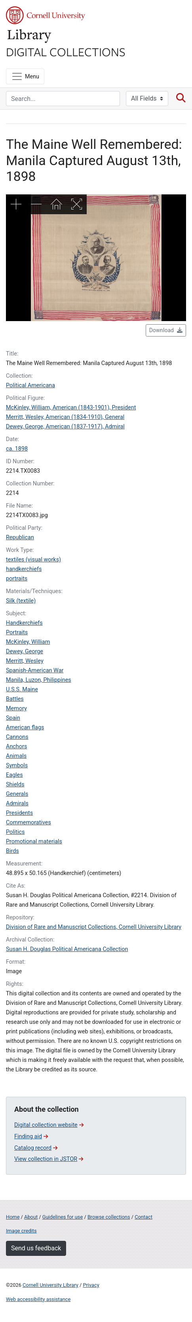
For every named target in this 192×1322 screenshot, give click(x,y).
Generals (17, 794)
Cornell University (45, 15)
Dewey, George (24, 651)
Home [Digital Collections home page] (12, 1217)
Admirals (17, 803)
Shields (15, 784)
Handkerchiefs (24, 623)
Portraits (17, 632)
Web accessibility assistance (38, 1299)
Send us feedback (36, 1248)
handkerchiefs (24, 569)
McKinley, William (28, 642)
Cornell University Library (50, 1285)
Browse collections (108, 1217)
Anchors (16, 746)
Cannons (17, 737)
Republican (20, 537)
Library (29, 36)
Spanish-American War (34, 670)
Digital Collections (65, 51)
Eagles (14, 775)
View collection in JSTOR (48, 1159)
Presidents (19, 813)
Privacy (91, 1285)
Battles (15, 699)
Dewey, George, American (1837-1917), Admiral (65, 426)
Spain (13, 718)
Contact (143, 1217)
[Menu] (25, 76)
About (31, 1217)
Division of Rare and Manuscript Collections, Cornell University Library (93, 927)
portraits (16, 578)
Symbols (17, 765)
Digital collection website (49, 1125)
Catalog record (35, 1148)
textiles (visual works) (33, 559)
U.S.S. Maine (22, 689)
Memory (16, 708)
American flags (25, 727)
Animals (16, 756)
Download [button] (165, 330)
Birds (12, 851)
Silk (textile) (21, 600)
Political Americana (30, 385)
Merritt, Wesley (25, 661)
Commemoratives (28, 822)
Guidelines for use (62, 1217)
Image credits (21, 1231)
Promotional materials (34, 841)
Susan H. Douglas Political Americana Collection (67, 949)
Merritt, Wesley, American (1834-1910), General (65, 417)
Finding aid (31, 1136)
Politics (15, 832)
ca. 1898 (17, 448)
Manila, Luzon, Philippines (38, 680)
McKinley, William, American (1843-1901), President (71, 407)
